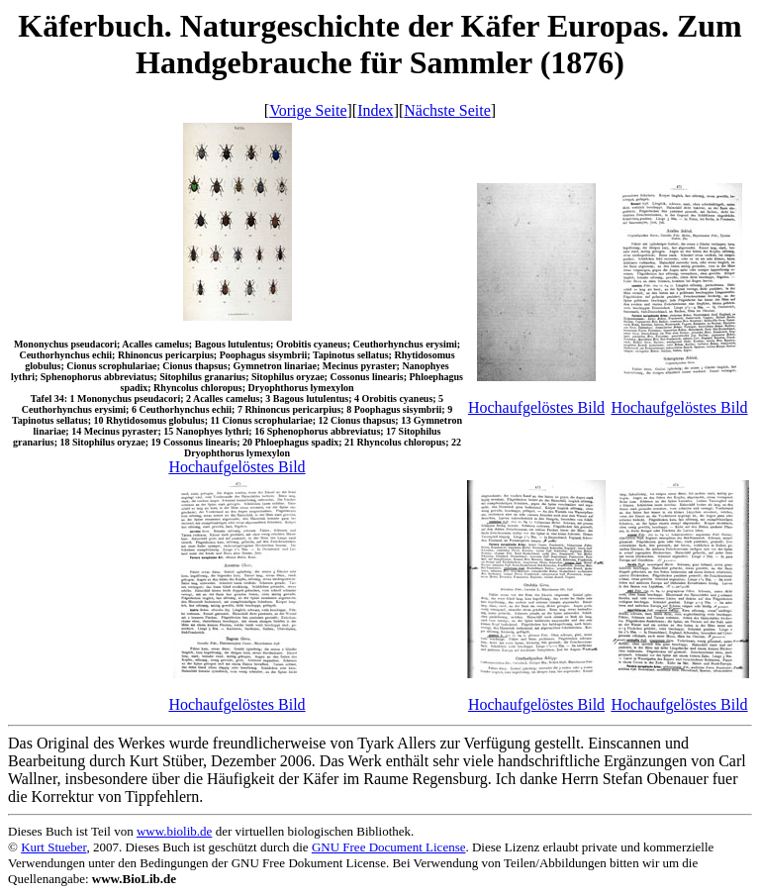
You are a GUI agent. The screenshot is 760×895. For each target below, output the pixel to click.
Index (375, 110)
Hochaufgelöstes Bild (236, 466)
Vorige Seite (307, 110)
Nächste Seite (447, 110)
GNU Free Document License (389, 847)
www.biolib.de (174, 831)
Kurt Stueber (53, 847)
